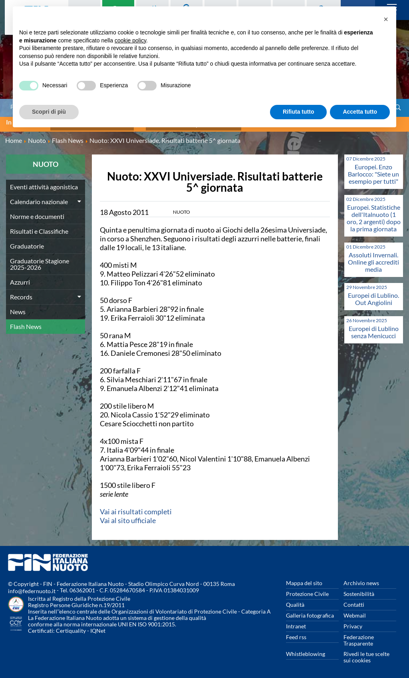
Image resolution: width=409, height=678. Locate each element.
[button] (385, 19)
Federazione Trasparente (358, 636)
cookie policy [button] (130, 40)
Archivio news (361, 579)
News (18, 308)
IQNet (97, 627)
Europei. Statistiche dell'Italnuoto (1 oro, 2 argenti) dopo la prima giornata (374, 214)
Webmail (354, 611)
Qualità (295, 601)
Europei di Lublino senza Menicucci (374, 328)
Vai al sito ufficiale (128, 516)
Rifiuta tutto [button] (298, 111)
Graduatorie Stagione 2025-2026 (39, 260)
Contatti (353, 601)
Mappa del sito (304, 579)
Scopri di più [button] (49, 111)
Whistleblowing (305, 650)
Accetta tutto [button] (360, 111)
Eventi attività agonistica (44, 183)
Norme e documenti (37, 213)
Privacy (352, 622)
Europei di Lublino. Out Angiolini (373, 295)
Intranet (296, 622)
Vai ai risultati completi (136, 507)
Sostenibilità (358, 590)
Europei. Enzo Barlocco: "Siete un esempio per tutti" (373, 170)
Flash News (26, 323)
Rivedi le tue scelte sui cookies (366, 653)
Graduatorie (27, 242)
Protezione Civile (307, 590)
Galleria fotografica (310, 611)
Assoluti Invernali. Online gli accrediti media (373, 258)
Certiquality (71, 627)
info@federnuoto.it (32, 587)
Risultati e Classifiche (39, 227)
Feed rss (296, 633)
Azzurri (20, 278)
